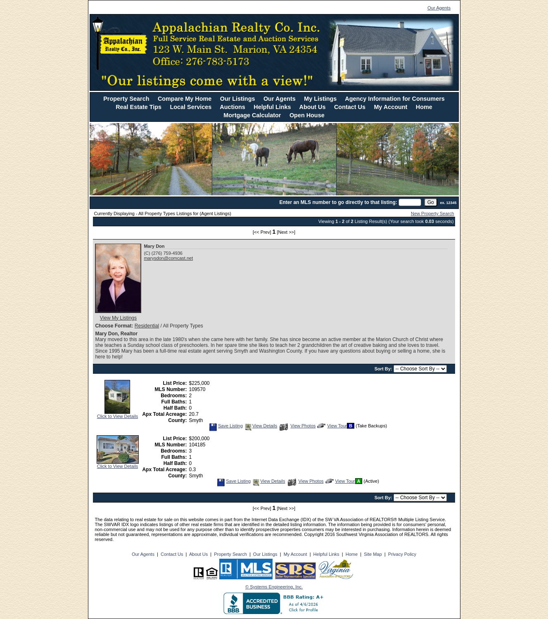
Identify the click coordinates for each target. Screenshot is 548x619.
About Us (312, 107)
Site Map (373, 554)
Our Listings (237, 98)
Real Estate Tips (138, 107)
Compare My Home (184, 98)
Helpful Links (272, 107)
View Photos (298, 425)
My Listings (320, 98)
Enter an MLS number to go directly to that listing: (338, 202)
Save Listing (226, 425)
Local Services (191, 107)
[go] (430, 202)
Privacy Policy (402, 554)
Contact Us (349, 107)
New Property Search (432, 213)
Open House (307, 115)
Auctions (232, 107)
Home (424, 107)
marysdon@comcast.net (168, 258)
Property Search (126, 98)
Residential (147, 326)
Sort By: (384, 368)
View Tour (332, 425)
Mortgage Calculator (252, 115)
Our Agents (439, 7)
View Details (260, 425)
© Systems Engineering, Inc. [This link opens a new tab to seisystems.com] (274, 586)
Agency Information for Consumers (394, 98)
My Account (390, 107)
